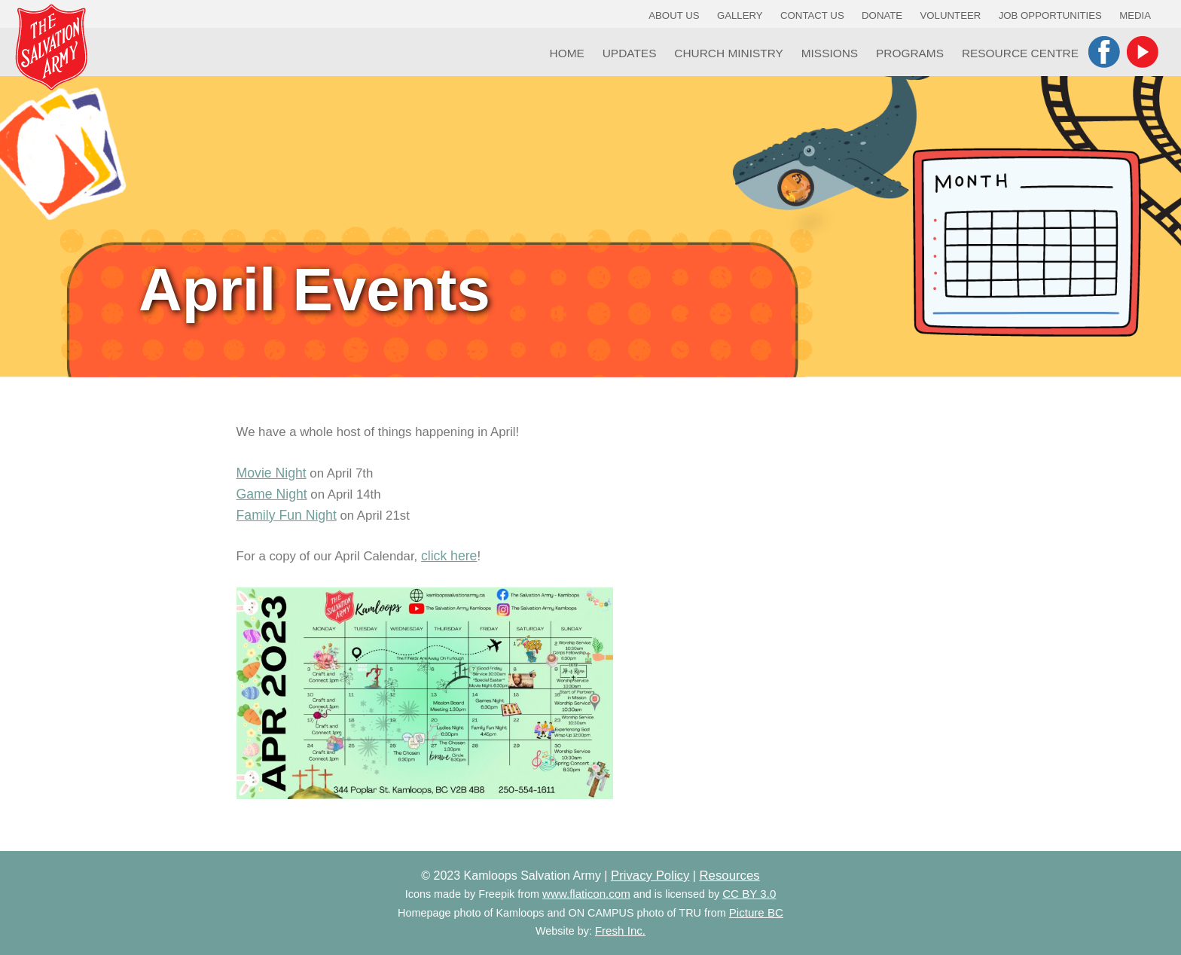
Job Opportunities (1050, 15)
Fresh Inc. (620, 930)
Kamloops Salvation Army (51, 47)
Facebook (1104, 52)
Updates (630, 53)
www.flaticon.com (586, 893)
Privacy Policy (650, 875)
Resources (729, 875)
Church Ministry (728, 53)
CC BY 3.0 (749, 893)
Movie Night (272, 473)
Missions (829, 53)
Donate (882, 15)
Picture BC (756, 912)
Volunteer (950, 15)
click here (449, 555)
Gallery (740, 15)
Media (1135, 15)
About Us (673, 15)
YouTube (1142, 52)
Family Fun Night (287, 515)
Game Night (272, 494)
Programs (910, 53)
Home (567, 53)
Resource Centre (1020, 53)
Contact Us (812, 15)
